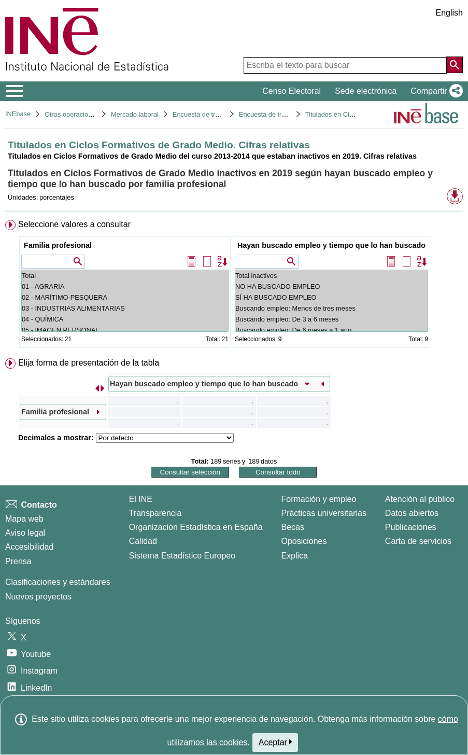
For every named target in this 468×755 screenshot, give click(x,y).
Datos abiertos (411, 513)
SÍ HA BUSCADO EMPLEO (331, 297)
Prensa (18, 561)
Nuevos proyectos (38, 596)
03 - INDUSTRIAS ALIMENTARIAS (125, 308)
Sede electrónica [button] (365, 91)
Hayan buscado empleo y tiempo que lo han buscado (331, 245)
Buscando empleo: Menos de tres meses (331, 308)
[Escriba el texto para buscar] (345, 65)
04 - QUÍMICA (125, 319)
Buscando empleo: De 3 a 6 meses (331, 319)
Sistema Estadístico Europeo (182, 555)
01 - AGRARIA (125, 286)
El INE (140, 499)
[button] (434, 91)
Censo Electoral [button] (291, 91)
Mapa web (24, 518)
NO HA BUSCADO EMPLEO (331, 286)
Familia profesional (58, 245)
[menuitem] (234, 286)
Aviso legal (25, 532)
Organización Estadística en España (196, 527)
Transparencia (155, 513)
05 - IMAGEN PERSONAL (125, 330)
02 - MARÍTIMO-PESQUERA (125, 297)
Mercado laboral (135, 114)
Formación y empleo (318, 499)
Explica (294, 555)
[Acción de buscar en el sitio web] (454, 65)
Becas (292, 527)
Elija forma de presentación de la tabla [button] (88, 362)
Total (125, 275)
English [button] (449, 12)
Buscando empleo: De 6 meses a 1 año (331, 330)
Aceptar (275, 742)
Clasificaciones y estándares (57, 582)
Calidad (143, 541)
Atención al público (420, 499)
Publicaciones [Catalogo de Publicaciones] (410, 527)
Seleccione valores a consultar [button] (74, 224)
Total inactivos (331, 275)
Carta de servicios (418, 541)
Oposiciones (304, 541)
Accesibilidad (29, 546)
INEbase (18, 114)
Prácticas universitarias (323, 513)
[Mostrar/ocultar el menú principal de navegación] (14, 91)
